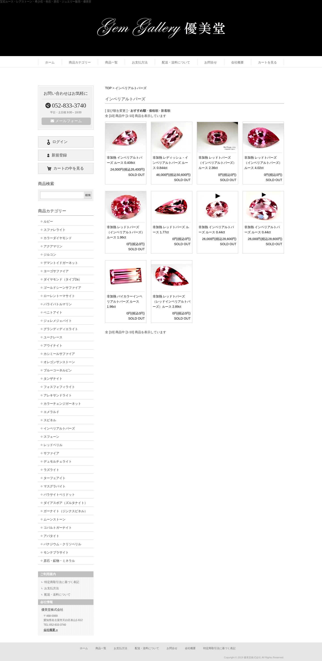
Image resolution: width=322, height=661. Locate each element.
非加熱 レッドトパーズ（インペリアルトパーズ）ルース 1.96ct (125, 232)
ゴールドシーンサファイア (62, 287)
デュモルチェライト (58, 461)
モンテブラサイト (56, 552)
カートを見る (267, 62)
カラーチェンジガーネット (62, 403)
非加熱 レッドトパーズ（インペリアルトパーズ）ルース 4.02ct (263, 163)
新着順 (165, 110)
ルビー (48, 221)
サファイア (51, 453)
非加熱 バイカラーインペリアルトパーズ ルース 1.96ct (124, 301)
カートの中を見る (65, 168)
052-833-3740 (65, 105)
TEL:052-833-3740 (55, 624)
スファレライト (55, 230)
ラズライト (51, 470)
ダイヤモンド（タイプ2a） (63, 279)
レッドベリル (53, 445)
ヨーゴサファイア (56, 271)
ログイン (57, 142)
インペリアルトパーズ (130, 88)
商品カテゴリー (80, 62)
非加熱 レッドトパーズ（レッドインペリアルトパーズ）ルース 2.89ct (171, 301)
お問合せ (210, 62)
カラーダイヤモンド (58, 238)
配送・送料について (176, 62)
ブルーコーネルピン (58, 370)
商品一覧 (111, 62)
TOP (108, 88)
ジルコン (50, 254)
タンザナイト (53, 378)
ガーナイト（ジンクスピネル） (65, 511)
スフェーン (51, 436)
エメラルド (51, 412)
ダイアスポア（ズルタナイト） (65, 503)
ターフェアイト (55, 478)
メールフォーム (66, 121)
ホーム (50, 62)
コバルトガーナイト (58, 527)
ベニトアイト (53, 312)
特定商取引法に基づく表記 (61, 582)
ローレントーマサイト (59, 296)
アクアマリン (53, 246)
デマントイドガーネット (61, 263)
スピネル (50, 420)
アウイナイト (53, 345)
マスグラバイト (55, 486)
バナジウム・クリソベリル (62, 544)
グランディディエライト (61, 329)
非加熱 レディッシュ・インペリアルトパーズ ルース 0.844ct (170, 163)
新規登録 (57, 155)
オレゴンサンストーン (59, 362)
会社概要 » (51, 630)
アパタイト (51, 536)
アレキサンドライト (58, 395)
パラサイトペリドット (59, 494)
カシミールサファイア (59, 354)
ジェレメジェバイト (58, 320)
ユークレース (53, 337)
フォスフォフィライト (59, 387)
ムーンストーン (55, 519)
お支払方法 (140, 62)
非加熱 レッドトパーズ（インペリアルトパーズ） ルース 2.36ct (217, 163)
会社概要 (237, 62)
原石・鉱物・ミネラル (59, 560)
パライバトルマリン (58, 304)
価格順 (153, 110)
